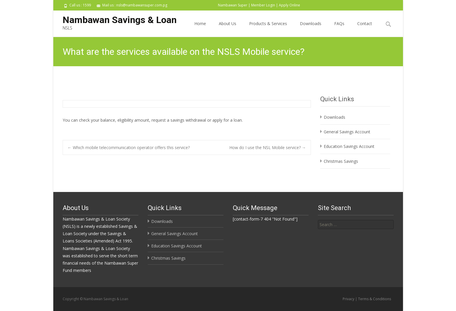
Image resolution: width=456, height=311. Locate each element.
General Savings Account (347, 131)
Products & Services (268, 29)
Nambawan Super (232, 5)
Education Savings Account (349, 146)
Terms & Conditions (374, 298)
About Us (227, 29)
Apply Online (289, 5)
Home (200, 29)
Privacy (348, 298)
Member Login (263, 5)
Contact (364, 29)
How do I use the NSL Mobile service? (267, 147)
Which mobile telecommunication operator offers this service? (129, 147)
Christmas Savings (341, 161)
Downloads (310, 29)
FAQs (339, 29)
